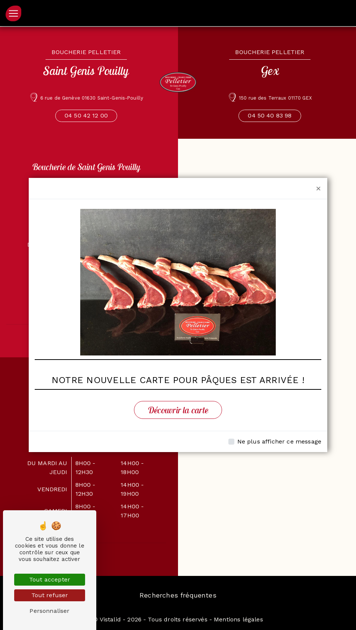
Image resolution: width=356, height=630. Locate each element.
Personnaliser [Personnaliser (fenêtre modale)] (49, 610)
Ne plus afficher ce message (279, 441)
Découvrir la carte (178, 410)
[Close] (318, 188)
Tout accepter (49, 579)
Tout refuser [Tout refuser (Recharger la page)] (49, 595)
